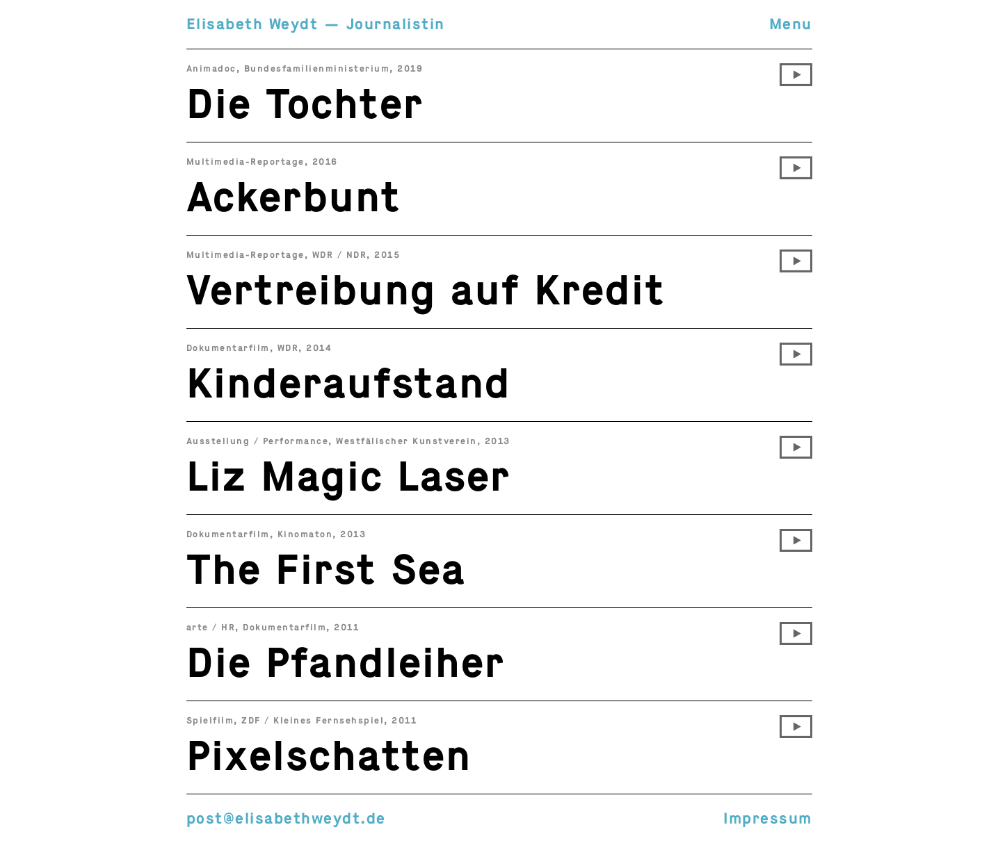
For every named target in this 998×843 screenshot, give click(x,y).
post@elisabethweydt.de (286, 818)
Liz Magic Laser (348, 476)
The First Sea (326, 570)
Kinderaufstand (348, 383)
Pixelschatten (329, 756)
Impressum (767, 818)
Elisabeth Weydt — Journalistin (315, 24)
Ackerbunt (293, 197)
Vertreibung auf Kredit (426, 290)
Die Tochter (305, 104)
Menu (790, 24)
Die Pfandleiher (345, 663)
